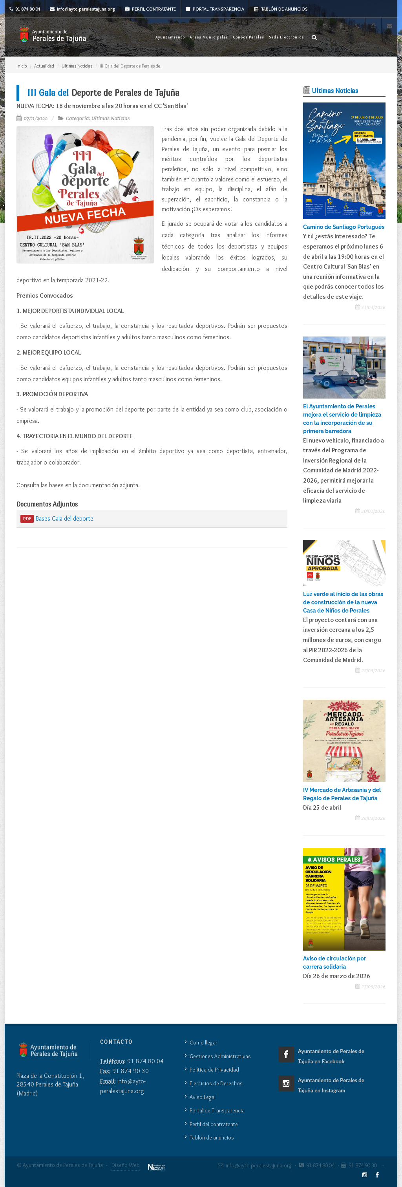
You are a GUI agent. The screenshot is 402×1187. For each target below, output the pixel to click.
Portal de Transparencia (217, 1110)
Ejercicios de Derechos (216, 1083)
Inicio (21, 66)
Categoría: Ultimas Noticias (98, 118)
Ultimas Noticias (77, 66)
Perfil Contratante (150, 8)
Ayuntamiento (170, 37)
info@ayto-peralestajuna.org (82, 8)
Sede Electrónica (286, 37)
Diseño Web (125, 1165)
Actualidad (44, 66)
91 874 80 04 (24, 8)
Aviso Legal (203, 1097)
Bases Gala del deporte (56, 519)
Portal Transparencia (215, 8)
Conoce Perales (248, 37)
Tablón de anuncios (281, 8)
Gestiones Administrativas (220, 1056)
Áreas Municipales (209, 37)
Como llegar (203, 1042)
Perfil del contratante (214, 1124)
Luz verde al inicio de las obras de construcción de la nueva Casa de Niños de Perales (343, 602)
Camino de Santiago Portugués (343, 227)
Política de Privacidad (214, 1069)
